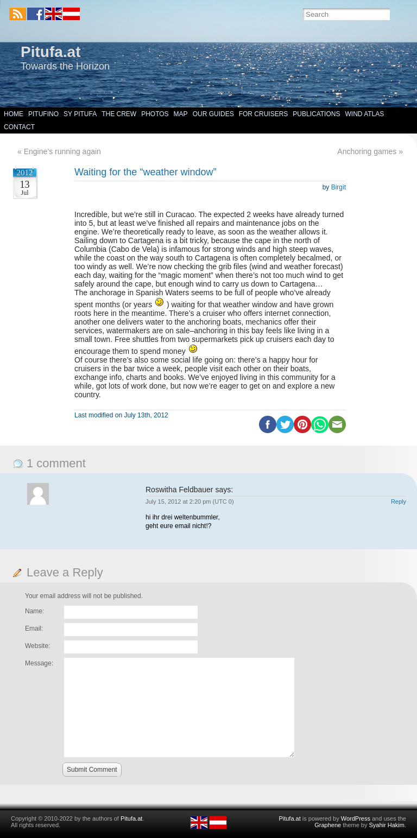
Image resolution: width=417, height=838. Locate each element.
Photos (154, 114)
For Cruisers (263, 114)
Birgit (338, 187)
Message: (39, 663)
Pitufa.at (50, 51)
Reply (398, 501)
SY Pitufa (80, 114)
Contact (19, 127)
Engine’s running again (62, 151)
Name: (34, 611)
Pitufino (43, 114)
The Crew (119, 114)
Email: (34, 628)
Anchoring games (366, 151)
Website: (37, 646)
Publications (316, 114)
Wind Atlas (364, 114)
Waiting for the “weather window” (145, 172)
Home (13, 114)
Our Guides (213, 114)
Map (181, 114)
